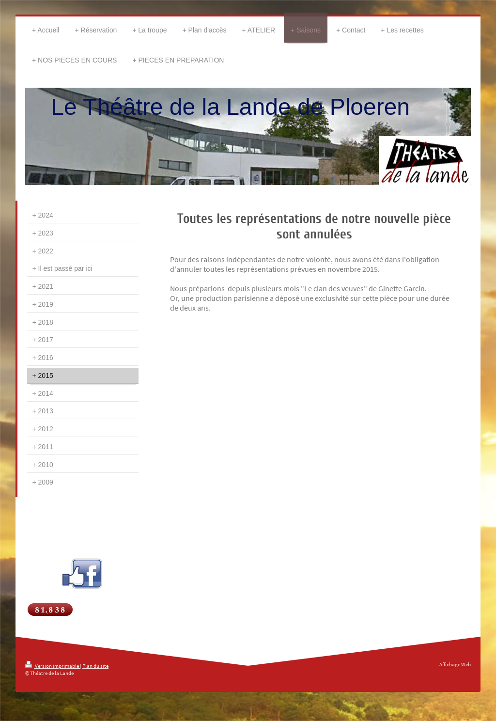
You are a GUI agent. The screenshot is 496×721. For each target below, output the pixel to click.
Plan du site (95, 665)
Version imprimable (52, 665)
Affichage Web (455, 664)
